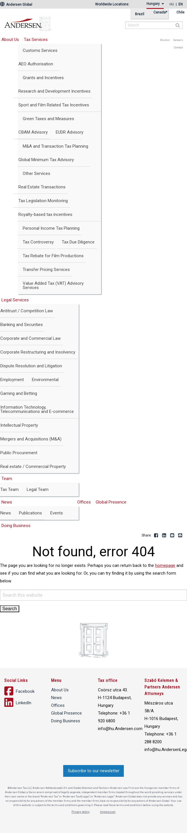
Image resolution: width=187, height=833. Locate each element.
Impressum (107, 812)
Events (56, 513)
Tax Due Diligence (78, 242)
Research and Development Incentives (54, 91)
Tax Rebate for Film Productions (53, 255)
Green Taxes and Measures (48, 118)
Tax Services (36, 39)
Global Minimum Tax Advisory (46, 159)
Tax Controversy (38, 242)
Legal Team (38, 489)
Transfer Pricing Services (46, 269)
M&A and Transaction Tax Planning (55, 146)
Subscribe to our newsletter (93, 770)
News (56, 697)
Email (172, 535)
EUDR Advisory (69, 132)
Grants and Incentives (43, 77)
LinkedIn (164, 535)
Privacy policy (81, 812)
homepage (165, 565)
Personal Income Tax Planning (51, 228)
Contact (178, 47)
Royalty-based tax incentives (45, 214)
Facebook (156, 535)
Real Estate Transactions (41, 187)
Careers (178, 40)
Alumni (165, 40)
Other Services (36, 173)
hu (171, 4)
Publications (30, 513)
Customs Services (40, 50)
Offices (84, 502)
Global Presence (111, 502)
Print (180, 535)
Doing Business (65, 720)
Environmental (45, 379)
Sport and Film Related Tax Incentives (53, 105)
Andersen (64, 21)
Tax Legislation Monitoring (43, 200)
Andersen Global (16, 5)
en (180, 4)
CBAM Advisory (33, 132)
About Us (60, 689)
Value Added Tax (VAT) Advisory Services (53, 285)
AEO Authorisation (35, 64)
